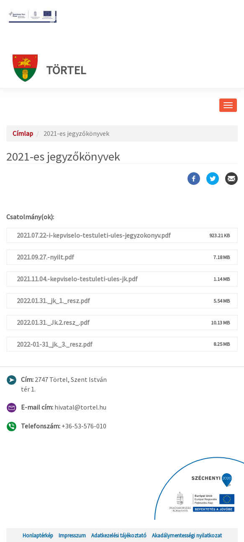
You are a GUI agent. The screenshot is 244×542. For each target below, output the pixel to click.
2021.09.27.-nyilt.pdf (45, 257)
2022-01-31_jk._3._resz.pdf (54, 344)
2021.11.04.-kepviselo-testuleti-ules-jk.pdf (77, 279)
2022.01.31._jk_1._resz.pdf (53, 300)
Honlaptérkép (38, 535)
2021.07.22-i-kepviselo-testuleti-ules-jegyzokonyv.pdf (94, 235)
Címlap (23, 133)
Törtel (49, 68)
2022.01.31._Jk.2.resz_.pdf (53, 322)
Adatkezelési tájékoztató (118, 535)
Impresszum (72, 535)
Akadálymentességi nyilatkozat (187, 535)
